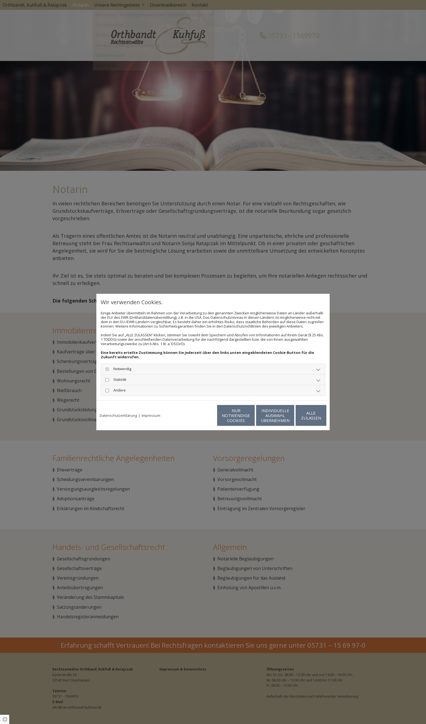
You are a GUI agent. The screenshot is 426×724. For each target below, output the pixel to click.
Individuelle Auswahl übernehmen (248, 415)
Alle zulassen (301, 415)
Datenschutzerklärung (118, 415)
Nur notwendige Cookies (197, 415)
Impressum (151, 415)
